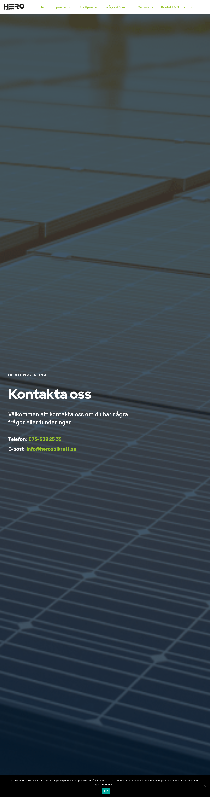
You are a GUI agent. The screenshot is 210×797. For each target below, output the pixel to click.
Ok (106, 791)
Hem (42, 7)
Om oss (140, 7)
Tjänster (59, 7)
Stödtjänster (86, 7)
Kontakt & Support (171, 7)
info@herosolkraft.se (51, 449)
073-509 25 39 (45, 439)
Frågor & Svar (113, 7)
